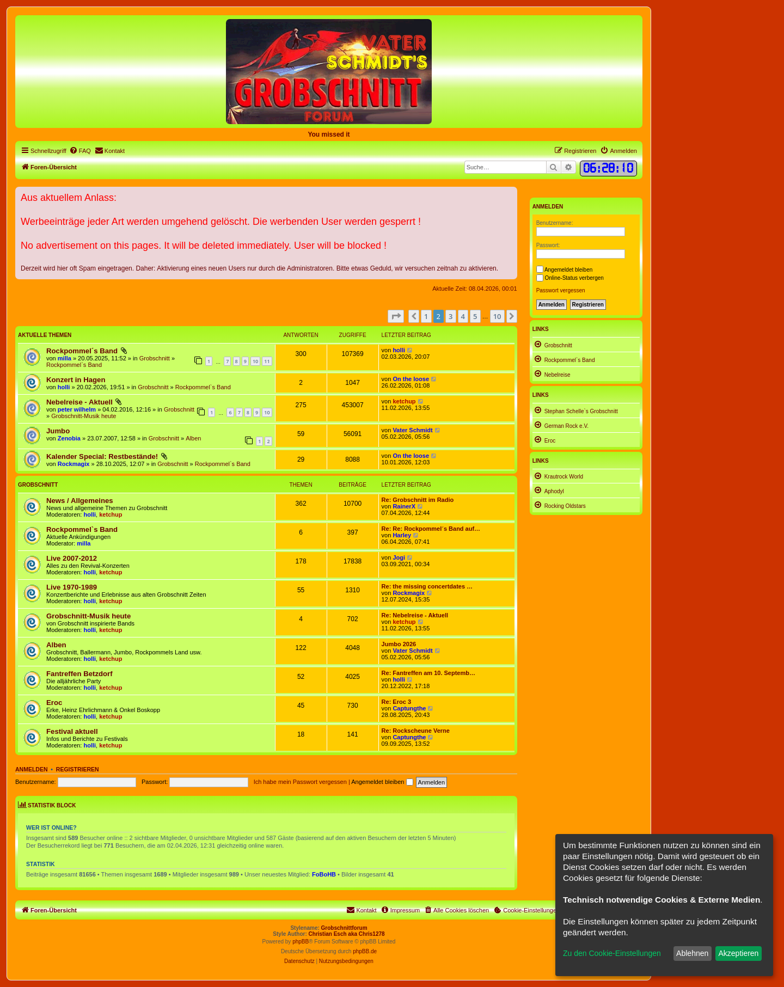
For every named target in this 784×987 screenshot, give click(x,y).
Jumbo (58, 431)
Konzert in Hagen (75, 380)
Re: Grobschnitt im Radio (418, 499)
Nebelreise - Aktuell (79, 402)
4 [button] (463, 316)
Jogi (399, 557)
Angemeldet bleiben (382, 781)
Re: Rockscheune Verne (416, 730)
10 (255, 361)
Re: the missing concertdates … (427, 586)
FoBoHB (324, 874)
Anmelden (31, 769)
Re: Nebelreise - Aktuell (415, 615)
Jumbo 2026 (399, 644)
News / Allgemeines (79, 500)
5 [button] (475, 316)
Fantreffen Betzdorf (79, 674)
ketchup (404, 401)
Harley (402, 535)
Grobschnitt (154, 358)
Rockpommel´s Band (82, 351)
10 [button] (497, 316)
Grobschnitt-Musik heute (83, 416)
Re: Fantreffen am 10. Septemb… (428, 673)
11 (267, 361)
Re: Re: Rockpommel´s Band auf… (431, 528)
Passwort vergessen (560, 290)
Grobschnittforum (344, 928)
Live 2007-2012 (71, 558)
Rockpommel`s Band (74, 364)
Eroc (54, 702)
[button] (396, 316)
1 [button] (426, 316)
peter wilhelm (77, 409)
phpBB (300, 942)
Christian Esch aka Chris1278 (347, 934)
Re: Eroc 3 (396, 701)
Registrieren (77, 769)
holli (399, 350)
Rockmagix (74, 464)
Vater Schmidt (412, 430)
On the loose (411, 379)
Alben (193, 438)
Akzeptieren (738, 953)
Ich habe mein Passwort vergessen (300, 781)
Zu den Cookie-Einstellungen (612, 953)
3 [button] (450, 316)
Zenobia (69, 438)
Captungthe (409, 708)
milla (64, 358)
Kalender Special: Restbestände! (102, 456)
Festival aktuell (72, 731)
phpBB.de (365, 951)
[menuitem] (80, 150)
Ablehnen (692, 953)
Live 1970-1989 (71, 587)
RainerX (404, 506)
